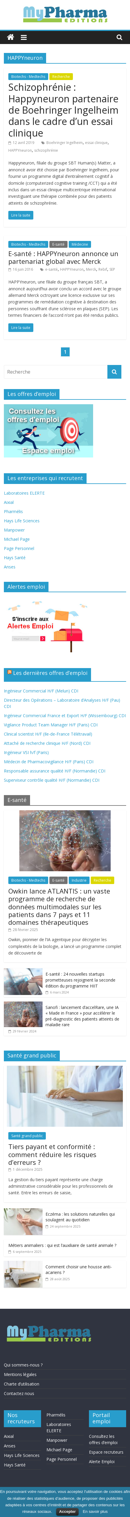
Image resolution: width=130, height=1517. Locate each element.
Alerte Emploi (102, 1461)
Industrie (79, 880)
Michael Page (17, 539)
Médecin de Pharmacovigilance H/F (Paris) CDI (48, 761)
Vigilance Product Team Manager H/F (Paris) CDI (51, 725)
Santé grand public (27, 1135)
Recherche (61, 76)
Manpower (14, 530)
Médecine (80, 244)
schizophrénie (46, 150)
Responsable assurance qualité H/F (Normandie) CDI (54, 771)
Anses (9, 567)
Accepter (67, 1511)
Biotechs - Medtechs (28, 76)
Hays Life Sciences (22, 521)
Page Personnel (19, 548)
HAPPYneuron (20, 150)
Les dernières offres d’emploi (50, 672)
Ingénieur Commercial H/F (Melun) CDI (41, 691)
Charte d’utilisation (21, 1384)
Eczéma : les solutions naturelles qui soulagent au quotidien (80, 1217)
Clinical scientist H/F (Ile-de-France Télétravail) (48, 734)
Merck (91, 269)
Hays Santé (15, 557)
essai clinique (96, 142)
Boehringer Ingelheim (64, 142)
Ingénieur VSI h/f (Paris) (26, 752)
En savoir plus (95, 1511)
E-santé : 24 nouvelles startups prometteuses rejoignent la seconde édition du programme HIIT (80, 979)
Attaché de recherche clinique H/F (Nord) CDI (47, 743)
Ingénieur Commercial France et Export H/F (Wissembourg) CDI (65, 715)
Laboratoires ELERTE (24, 493)
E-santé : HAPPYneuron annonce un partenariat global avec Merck (63, 257)
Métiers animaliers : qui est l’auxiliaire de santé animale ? (62, 1245)
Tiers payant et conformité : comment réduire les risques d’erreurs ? (52, 1154)
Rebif (102, 269)
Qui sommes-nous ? (23, 1365)
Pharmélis (13, 511)
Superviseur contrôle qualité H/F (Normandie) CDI (51, 780)
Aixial (9, 502)
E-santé (58, 244)
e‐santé (51, 269)
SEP (112, 269)
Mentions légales (20, 1374)
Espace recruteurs (106, 1452)
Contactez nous (19, 1393)
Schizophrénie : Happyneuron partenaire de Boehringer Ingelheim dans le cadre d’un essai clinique (63, 110)
